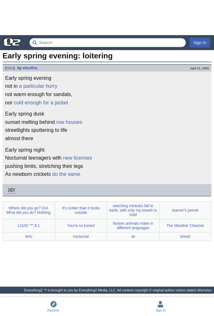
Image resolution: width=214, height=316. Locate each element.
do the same (66, 174)
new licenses (77, 158)
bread (185, 236)
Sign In (200, 42)
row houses (69, 122)
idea (10, 68)
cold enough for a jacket (41, 102)
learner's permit (185, 210)
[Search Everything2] (107, 42)
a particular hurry (38, 86)
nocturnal (81, 236)
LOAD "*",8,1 (29, 225)
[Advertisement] (107, 18)
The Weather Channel (185, 225)
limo (28, 236)
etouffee (30, 68)
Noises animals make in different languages (133, 225)
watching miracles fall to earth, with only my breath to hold (133, 210)
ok (133, 236)
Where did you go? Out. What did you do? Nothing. (28, 210)
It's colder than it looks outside (81, 210)
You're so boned (81, 225)
